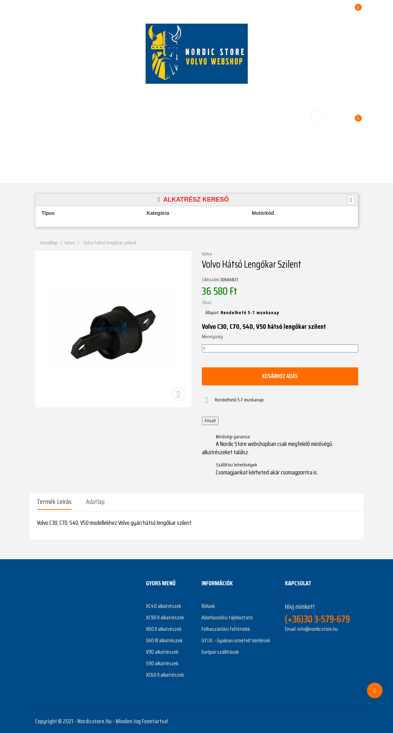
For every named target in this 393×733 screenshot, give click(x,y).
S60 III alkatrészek (164, 638)
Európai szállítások (220, 649)
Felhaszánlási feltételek (226, 626)
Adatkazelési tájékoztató (227, 615)
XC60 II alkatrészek (165, 672)
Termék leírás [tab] (54, 501)
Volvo (207, 254)
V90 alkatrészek (162, 649)
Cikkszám (210, 280)
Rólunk (208, 604)
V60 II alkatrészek (163, 626)
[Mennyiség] (280, 348)
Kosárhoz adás (280, 376)
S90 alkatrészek (162, 661)
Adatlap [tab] (95, 501)
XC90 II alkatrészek (165, 615)
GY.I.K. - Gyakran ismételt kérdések (236, 638)
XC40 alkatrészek (163, 604)
